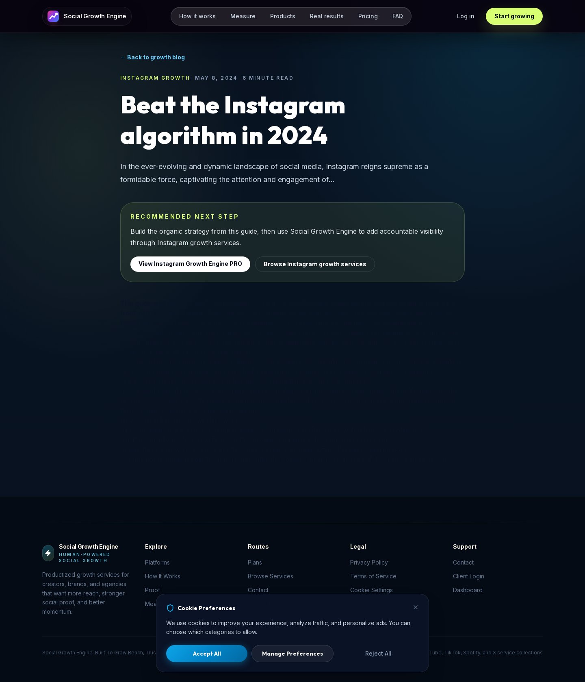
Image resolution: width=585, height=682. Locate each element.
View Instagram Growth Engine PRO (190, 263)
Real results (327, 16)
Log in (465, 16)
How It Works (162, 576)
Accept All (207, 653)
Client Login (468, 576)
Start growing (514, 16)
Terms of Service (373, 576)
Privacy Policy (369, 562)
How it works (197, 16)
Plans (255, 562)
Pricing (368, 16)
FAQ (397, 16)
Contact (463, 562)
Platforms (157, 562)
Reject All (378, 653)
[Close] (415, 607)
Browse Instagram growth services (315, 264)
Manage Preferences (292, 653)
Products (282, 16)
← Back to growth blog (152, 57)
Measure (243, 16)
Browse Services (270, 576)
